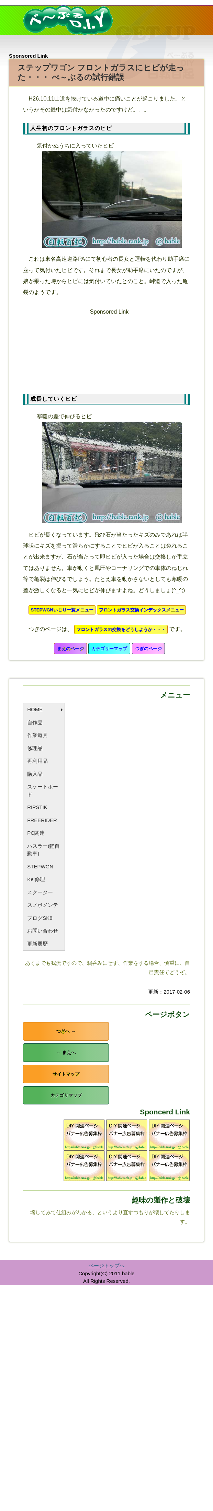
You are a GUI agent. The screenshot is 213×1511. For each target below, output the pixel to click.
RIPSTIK (37, 807)
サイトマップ (66, 1074)
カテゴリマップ (66, 1095)
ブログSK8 (39, 918)
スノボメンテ (42, 905)
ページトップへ (107, 1265)
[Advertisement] (109, 351)
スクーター (40, 892)
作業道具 (37, 735)
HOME (35, 709)
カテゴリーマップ (109, 648)
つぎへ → (66, 1031)
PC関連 (36, 833)
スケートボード (42, 790)
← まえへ (66, 1052)
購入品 (35, 774)
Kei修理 (36, 879)
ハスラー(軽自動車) (43, 850)
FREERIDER (42, 820)
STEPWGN (40, 866)
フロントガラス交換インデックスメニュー (141, 609)
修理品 (35, 748)
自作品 (35, 722)
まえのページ (70, 648)
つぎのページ (148, 648)
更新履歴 (37, 944)
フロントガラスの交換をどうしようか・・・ (121, 629)
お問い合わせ (42, 931)
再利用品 (37, 761)
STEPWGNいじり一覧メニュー (62, 609)
